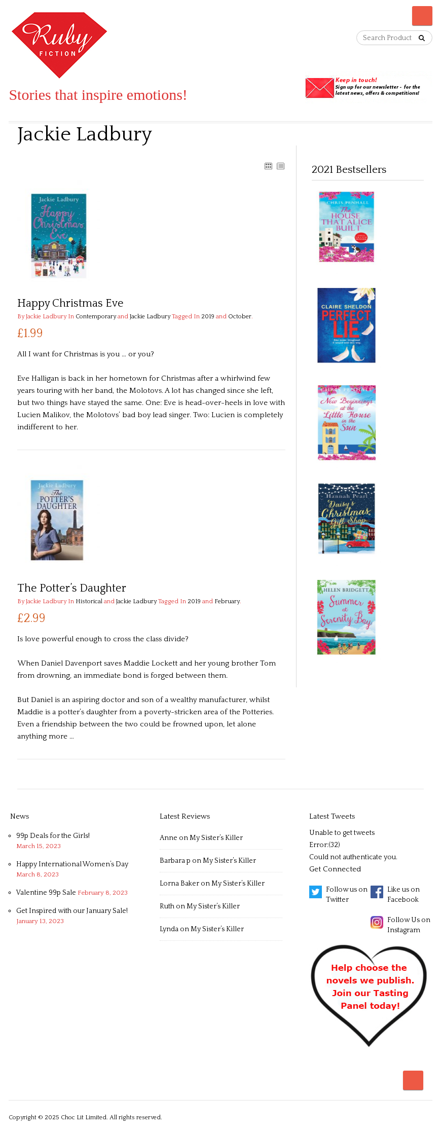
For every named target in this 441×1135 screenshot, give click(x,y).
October (239, 316)
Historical (89, 601)
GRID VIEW (268, 166)
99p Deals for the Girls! (53, 836)
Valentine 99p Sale (46, 893)
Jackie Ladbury (150, 316)
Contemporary (96, 316)
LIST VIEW (280, 166)
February (227, 601)
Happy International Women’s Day (72, 864)
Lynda (169, 929)
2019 (207, 316)
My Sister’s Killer (216, 838)
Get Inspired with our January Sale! (72, 911)
